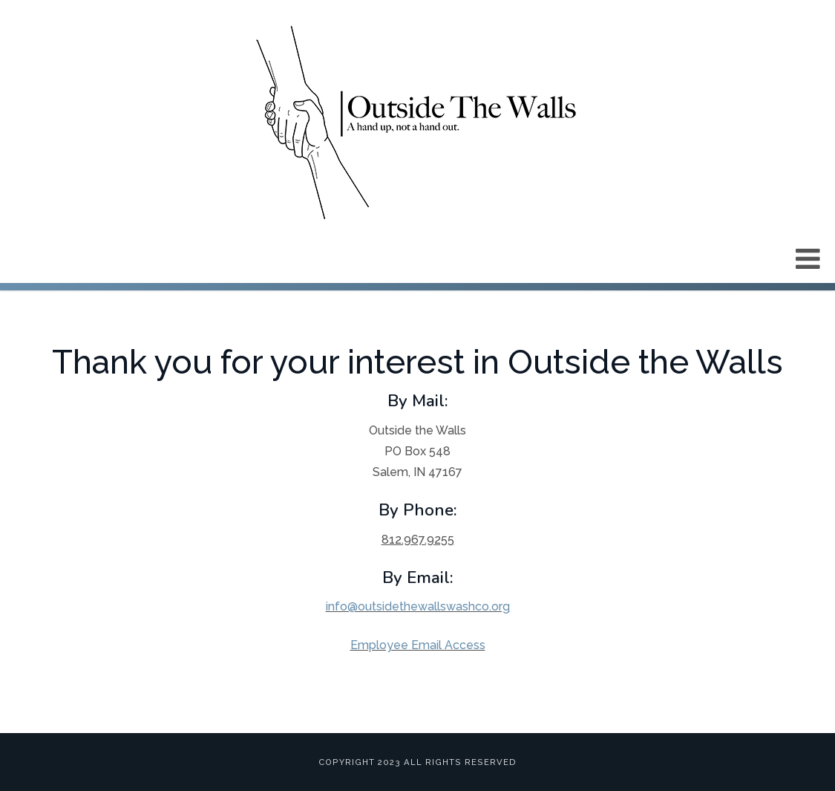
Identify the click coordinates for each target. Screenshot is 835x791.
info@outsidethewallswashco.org (418, 606)
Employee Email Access (417, 645)
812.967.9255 (418, 540)
